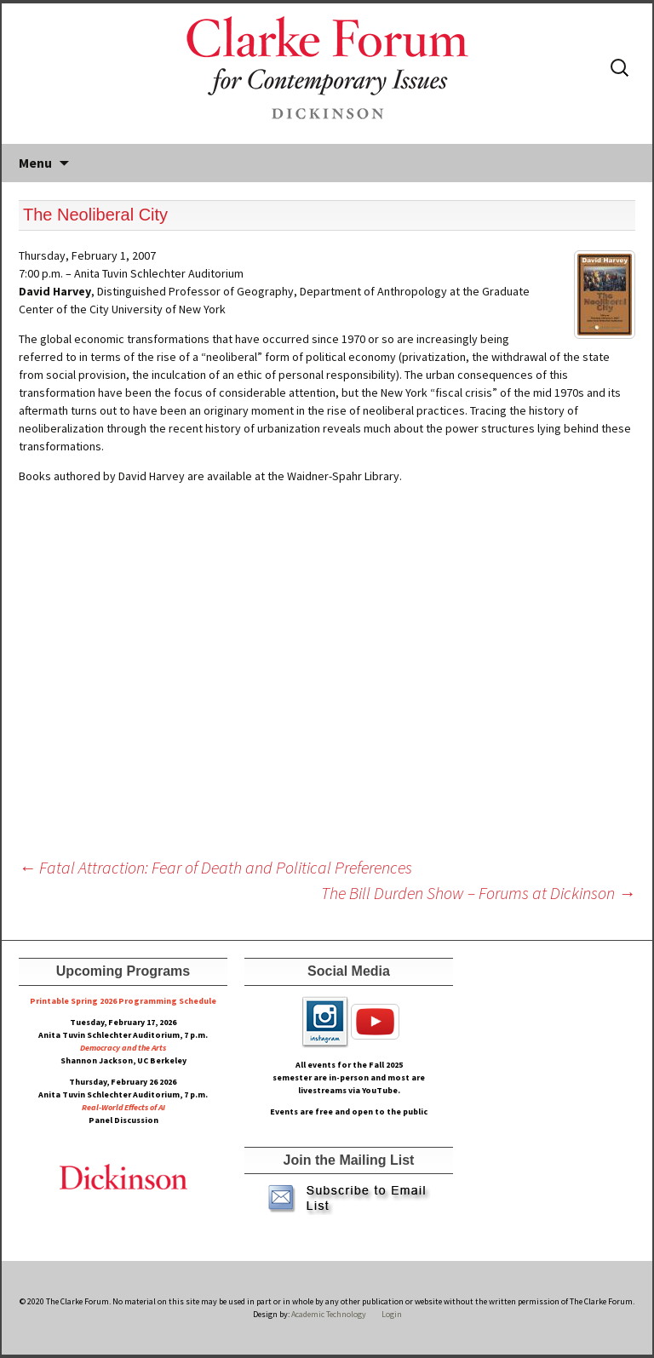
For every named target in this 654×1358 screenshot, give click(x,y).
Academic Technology (328, 1314)
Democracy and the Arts (123, 1047)
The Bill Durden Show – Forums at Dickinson (478, 892)
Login (392, 1314)
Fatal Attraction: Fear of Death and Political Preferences (215, 867)
